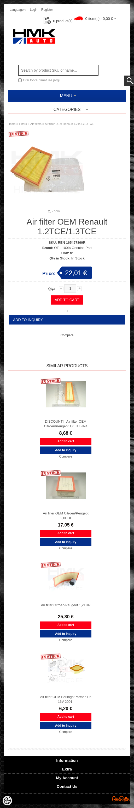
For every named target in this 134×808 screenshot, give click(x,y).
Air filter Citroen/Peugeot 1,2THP (65, 605)
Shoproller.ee (121, 798)
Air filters (36, 123)
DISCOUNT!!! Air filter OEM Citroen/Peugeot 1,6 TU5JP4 (66, 423)
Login (33, 10)
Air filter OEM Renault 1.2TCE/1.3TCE (69, 123)
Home (11, 123)
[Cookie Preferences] (7, 800)
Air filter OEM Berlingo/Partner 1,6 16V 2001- (65, 699)
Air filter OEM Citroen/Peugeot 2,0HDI (66, 515)
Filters (23, 123)
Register (47, 10)
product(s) (58, 21)
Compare (67, 335)
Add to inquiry (28, 320)
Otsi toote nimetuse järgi (41, 80)
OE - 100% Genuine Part (73, 248)
